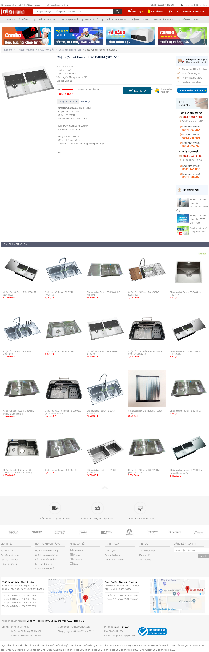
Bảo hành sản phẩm (45, 559)
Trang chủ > (9, 50)
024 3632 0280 (124, 589)
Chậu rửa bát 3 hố (15, 649)
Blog (74, 564)
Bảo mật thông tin (44, 564)
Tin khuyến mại (147, 550)
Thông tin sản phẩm (68, 101)
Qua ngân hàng (113, 555)
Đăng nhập (201, 5)
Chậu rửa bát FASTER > (72, 50)
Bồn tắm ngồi (48, 645)
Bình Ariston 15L (166, 649)
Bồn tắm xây (105, 645)
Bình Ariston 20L (148, 649)
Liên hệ (174, 11)
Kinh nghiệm (145, 555)
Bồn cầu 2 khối (14, 645)
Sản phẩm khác (191, 19)
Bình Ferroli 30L (75, 649)
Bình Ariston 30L (129, 649)
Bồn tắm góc (90, 645)
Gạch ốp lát (92, 19)
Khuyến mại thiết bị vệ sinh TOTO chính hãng (198, 219)
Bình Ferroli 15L (111, 649)
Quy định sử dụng (10, 555)
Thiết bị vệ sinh (46, 19)
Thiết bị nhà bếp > (27, 50)
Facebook (76, 550)
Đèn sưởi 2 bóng (141, 645)
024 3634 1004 (18, 589)
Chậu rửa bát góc (180, 645)
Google (75, 555)
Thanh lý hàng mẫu (165, 19)
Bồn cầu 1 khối (31, 645)
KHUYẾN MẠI (157, 11)
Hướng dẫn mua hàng (46, 550)
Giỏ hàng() (138, 11)
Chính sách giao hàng (46, 555)
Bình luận (85, 101)
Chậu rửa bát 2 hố (36, 649)
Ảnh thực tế (145, 559)
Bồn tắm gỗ (62, 645)
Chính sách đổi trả (44, 568)
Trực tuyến (110, 550)
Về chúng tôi (7, 550)
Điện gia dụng (140, 19)
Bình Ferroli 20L (93, 649)
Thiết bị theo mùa (115, 19)
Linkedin (76, 559)
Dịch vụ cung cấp (9, 559)
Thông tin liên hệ (9, 564)
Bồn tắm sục (76, 645)
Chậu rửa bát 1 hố (56, 649)
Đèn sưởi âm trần (160, 645)
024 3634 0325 (36, 589)
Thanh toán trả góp (114, 559)
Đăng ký (189, 5)
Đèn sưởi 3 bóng (122, 645)
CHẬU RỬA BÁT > (48, 50)
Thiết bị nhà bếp (70, 19)
